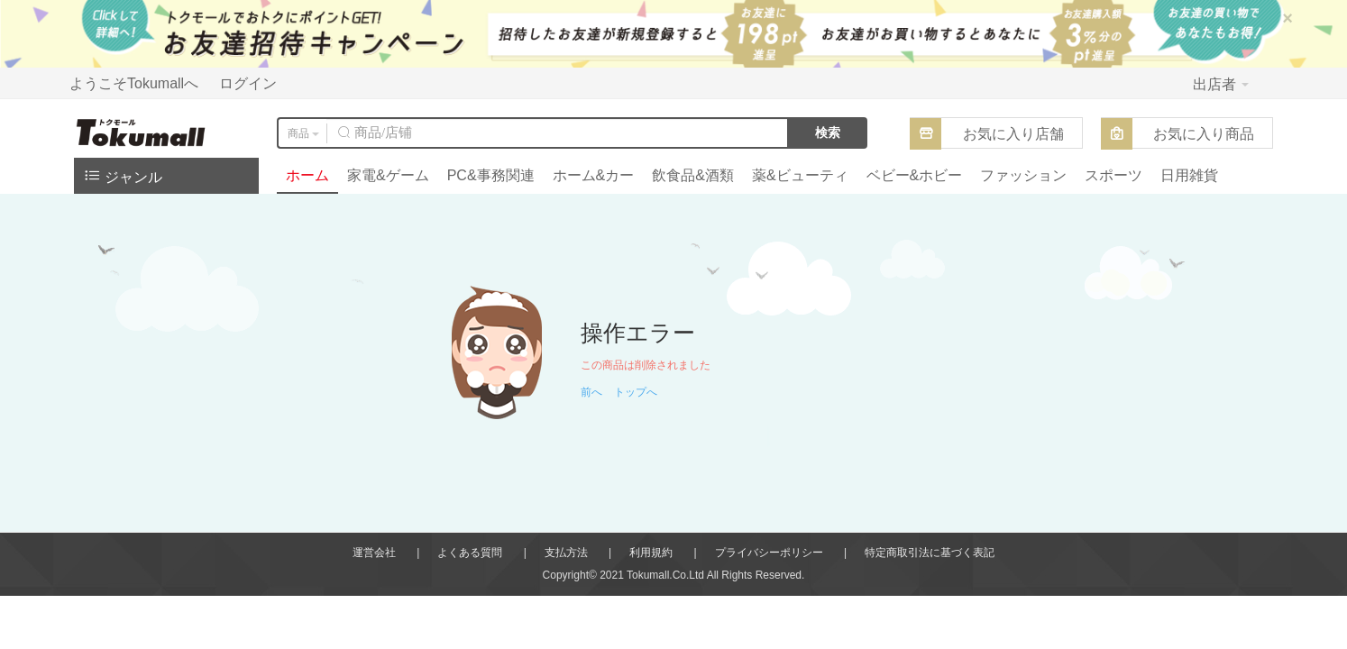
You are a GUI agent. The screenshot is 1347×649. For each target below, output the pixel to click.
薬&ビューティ (800, 175)
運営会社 (374, 552)
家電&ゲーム (388, 175)
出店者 (1221, 84)
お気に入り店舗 (1013, 134)
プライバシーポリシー (769, 552)
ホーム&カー (594, 175)
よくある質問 (469, 552)
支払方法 (566, 552)
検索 (827, 132)
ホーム (307, 175)
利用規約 (651, 552)
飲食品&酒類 (693, 175)
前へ (591, 392)
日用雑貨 (1189, 175)
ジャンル (122, 175)
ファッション (1023, 175)
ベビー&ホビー (914, 175)
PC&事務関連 (491, 175)
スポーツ (1113, 175)
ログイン (248, 83)
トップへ (635, 392)
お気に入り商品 (1203, 134)
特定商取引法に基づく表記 (929, 552)
